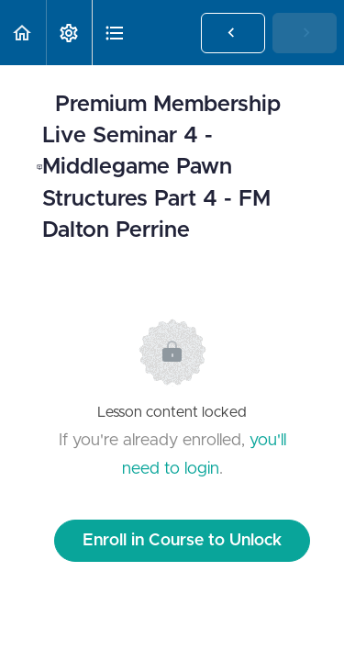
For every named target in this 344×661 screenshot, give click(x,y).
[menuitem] (69, 32)
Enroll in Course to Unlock (182, 540)
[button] (23, 32)
